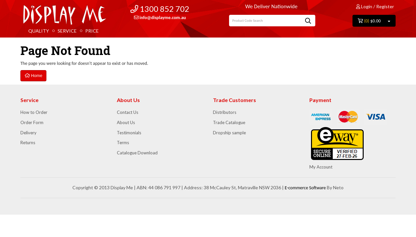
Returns (27, 142)
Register (385, 6)
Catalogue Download (137, 152)
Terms (123, 142)
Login (364, 6)
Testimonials (129, 132)
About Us (126, 122)
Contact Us (127, 112)
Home (33, 75)
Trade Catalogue (229, 122)
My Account (320, 167)
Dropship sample (229, 132)
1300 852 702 (159, 8)
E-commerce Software (305, 188)
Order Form (31, 122)
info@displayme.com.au (160, 17)
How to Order (33, 112)
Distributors (224, 112)
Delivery (28, 132)
